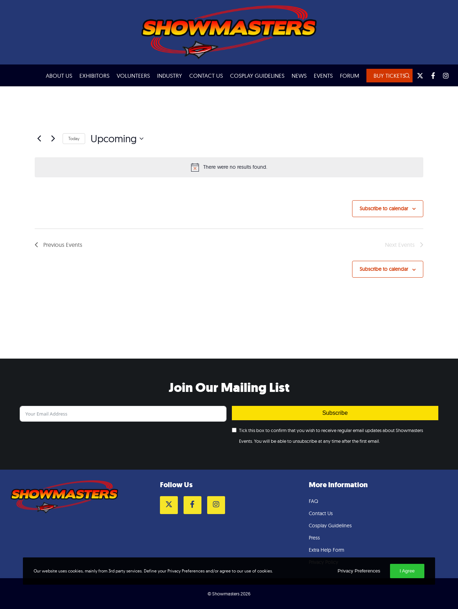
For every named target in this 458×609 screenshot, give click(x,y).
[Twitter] (416, 75)
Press (314, 537)
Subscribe (335, 413)
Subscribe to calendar (384, 208)
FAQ (313, 501)
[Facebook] (429, 75)
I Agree (407, 571)
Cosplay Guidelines (330, 525)
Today (73, 138)
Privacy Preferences (358, 571)
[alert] (229, 167)
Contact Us (321, 513)
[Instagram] (442, 75)
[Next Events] (53, 138)
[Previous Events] (39, 138)
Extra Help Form (326, 550)
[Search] (404, 75)
